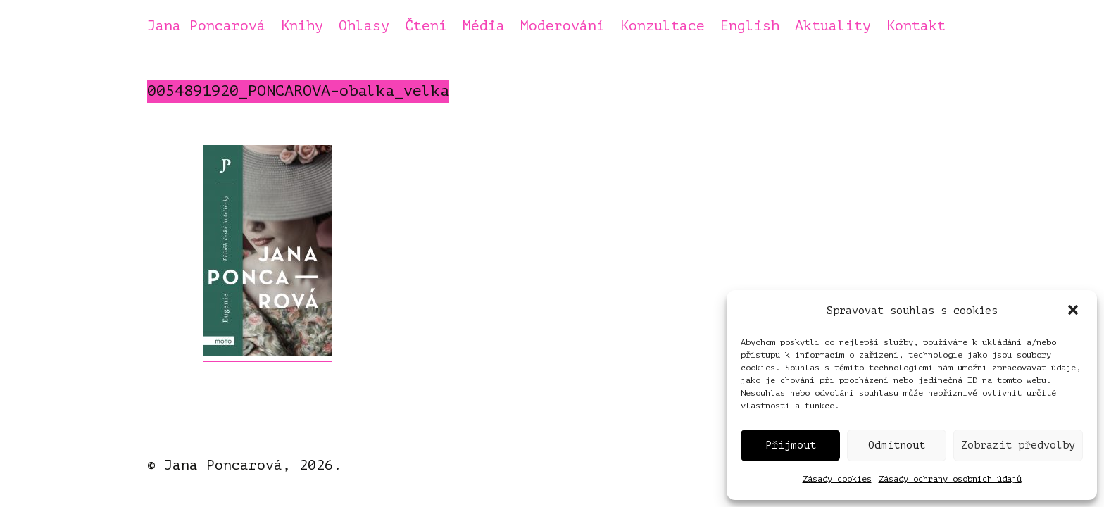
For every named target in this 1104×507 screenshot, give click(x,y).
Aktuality (833, 27)
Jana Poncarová (206, 27)
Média (484, 27)
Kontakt (916, 27)
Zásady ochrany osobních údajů (950, 479)
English (749, 27)
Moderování (562, 27)
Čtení (426, 27)
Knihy (302, 27)
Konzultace (662, 27)
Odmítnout (896, 445)
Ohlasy (364, 27)
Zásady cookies (837, 479)
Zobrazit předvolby (1018, 445)
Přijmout (790, 445)
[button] (1074, 311)
